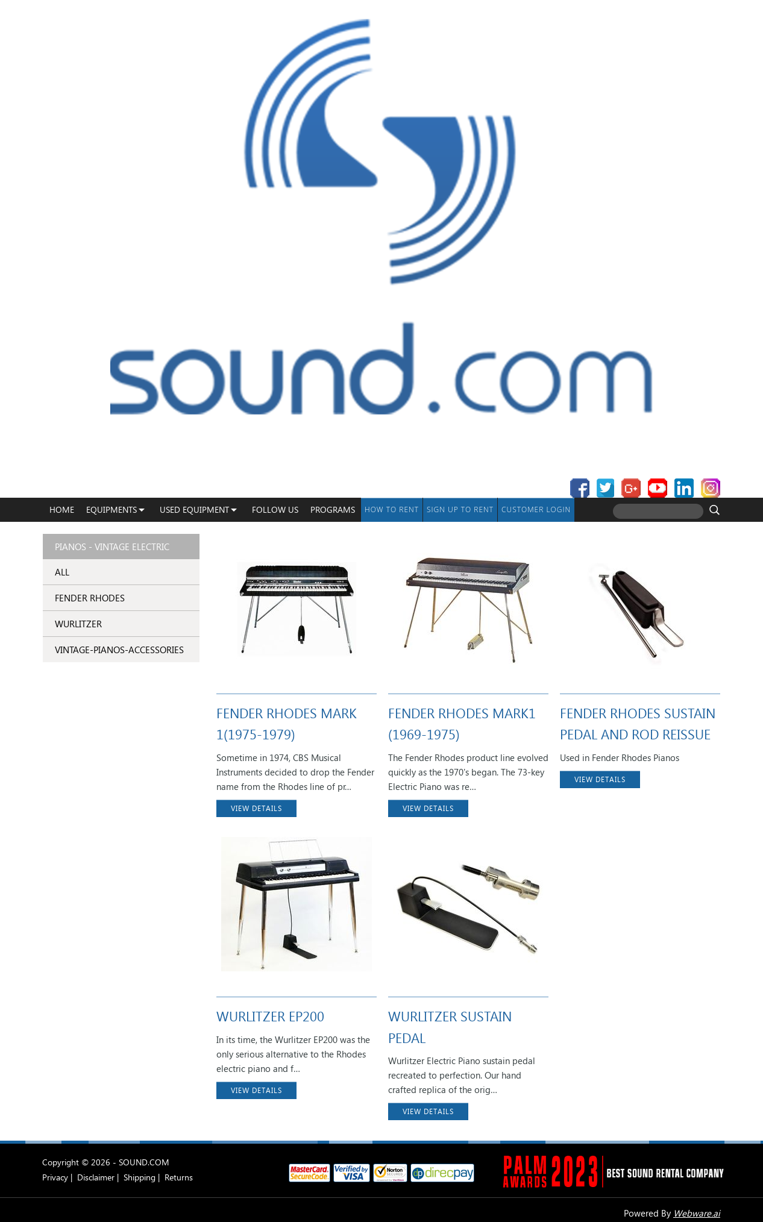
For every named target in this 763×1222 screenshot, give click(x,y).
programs (332, 509)
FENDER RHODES (90, 598)
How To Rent (392, 509)
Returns (179, 1177)
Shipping (139, 1177)
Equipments (111, 509)
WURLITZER (78, 624)
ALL (62, 572)
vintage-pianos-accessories (119, 650)
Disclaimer (96, 1177)
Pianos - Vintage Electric (112, 546)
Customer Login (536, 509)
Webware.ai (696, 1213)
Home (61, 509)
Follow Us (275, 509)
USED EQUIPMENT (194, 509)
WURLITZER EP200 (270, 1016)
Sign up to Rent (460, 509)
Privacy (55, 1177)
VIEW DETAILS (256, 808)
